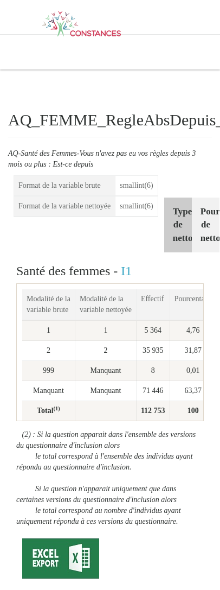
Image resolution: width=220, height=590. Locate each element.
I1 (126, 271)
